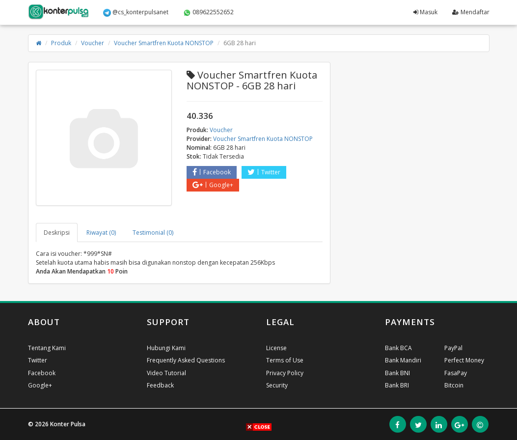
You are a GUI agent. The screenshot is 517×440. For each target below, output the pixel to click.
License (276, 348)
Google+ (212, 185)
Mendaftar (471, 12)
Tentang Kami (47, 348)
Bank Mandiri (403, 360)
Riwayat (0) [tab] (101, 232)
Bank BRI (397, 385)
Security (277, 385)
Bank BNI (397, 373)
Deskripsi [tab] (57, 232)
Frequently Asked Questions (186, 360)
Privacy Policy (284, 373)
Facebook (211, 172)
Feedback (160, 385)
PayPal (453, 348)
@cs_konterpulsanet (135, 12)
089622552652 (208, 12)
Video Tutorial (166, 373)
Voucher (92, 43)
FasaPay (455, 373)
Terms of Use (284, 360)
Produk (61, 43)
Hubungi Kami (166, 348)
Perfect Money (464, 360)
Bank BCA (398, 348)
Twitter (263, 172)
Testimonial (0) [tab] (153, 232)
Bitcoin (453, 385)
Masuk (425, 12)
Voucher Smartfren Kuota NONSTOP (164, 43)
